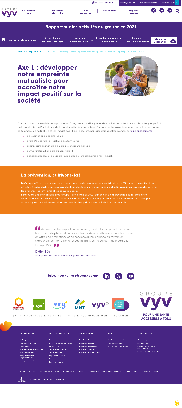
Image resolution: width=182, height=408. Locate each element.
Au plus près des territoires (60, 343)
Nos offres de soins (86, 343)
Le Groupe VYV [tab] (28, 12)
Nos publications (115, 343)
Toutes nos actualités (117, 340)
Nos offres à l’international (90, 353)
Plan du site (132, 371)
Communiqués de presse (148, 340)
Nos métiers (25, 346)
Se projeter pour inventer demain (138, 40)
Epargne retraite (56, 362)
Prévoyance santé (57, 359)
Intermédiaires (170, 3)
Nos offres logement (87, 349)
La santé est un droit (57, 340)
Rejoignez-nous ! (27, 361)
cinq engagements (141, 136)
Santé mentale (55, 353)
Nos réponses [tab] (85, 12)
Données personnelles (49, 371)
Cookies (81, 371)
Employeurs (127, 3)
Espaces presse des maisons (149, 351)
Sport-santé (54, 346)
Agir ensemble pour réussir (23, 40)
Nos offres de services (88, 346)
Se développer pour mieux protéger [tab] (54, 40)
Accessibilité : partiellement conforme (106, 371)
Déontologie (68, 371)
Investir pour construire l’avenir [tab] (81, 40)
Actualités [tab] (109, 11)
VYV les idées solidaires (118, 346)
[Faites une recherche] (178, 11)
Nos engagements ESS (29, 353)
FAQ (156, 371)
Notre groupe (26, 340)
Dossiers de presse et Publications (146, 347)
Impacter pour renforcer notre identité (109, 40)
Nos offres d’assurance (88, 340)
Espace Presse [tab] (133, 12)
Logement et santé (57, 356)
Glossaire (146, 371)
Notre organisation (28, 343)
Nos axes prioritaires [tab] (58, 12)
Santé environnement (58, 349)
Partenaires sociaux (148, 3)
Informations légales (26, 371)
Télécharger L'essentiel (164, 41)
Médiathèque (143, 343)
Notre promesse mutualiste (31, 349)
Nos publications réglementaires (27, 357)
